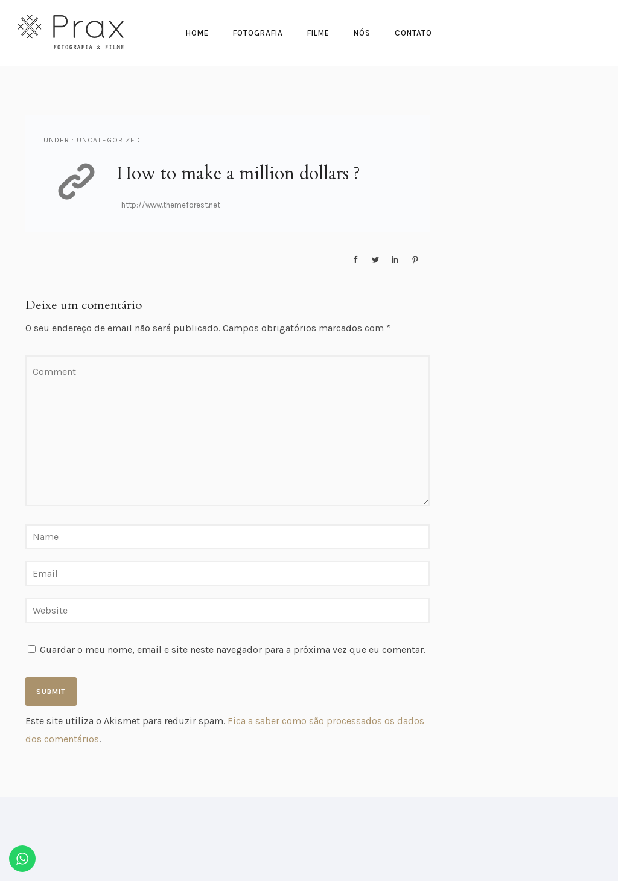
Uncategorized (107, 140)
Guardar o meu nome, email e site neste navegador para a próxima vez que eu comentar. (232, 649)
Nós (362, 32)
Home (197, 32)
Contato (413, 32)
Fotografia (258, 32)
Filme (318, 32)
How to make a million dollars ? (238, 173)
